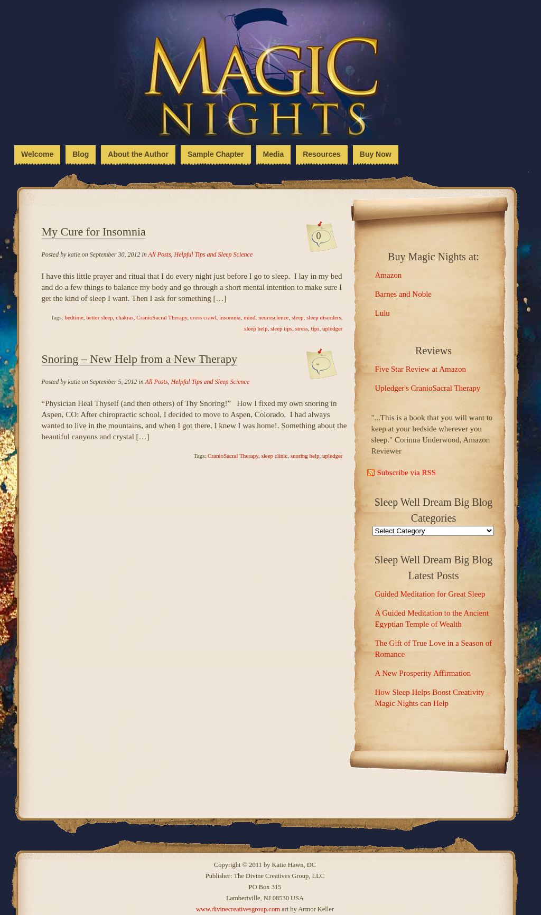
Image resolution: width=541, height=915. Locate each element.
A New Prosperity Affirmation (423, 673)
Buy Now (375, 154)
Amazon (388, 275)
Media (273, 154)
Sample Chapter (216, 154)
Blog (80, 154)
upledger (332, 328)
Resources (322, 154)
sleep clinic (275, 455)
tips (315, 328)
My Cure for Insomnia (94, 231)
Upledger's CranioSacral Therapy (428, 388)
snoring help (305, 455)
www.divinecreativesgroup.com (238, 909)
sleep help (255, 328)
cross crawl (203, 317)
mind (250, 317)
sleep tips (281, 328)
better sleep (99, 317)
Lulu (382, 313)
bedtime (73, 317)
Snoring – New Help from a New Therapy (139, 358)
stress (301, 328)
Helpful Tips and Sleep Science (213, 254)
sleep (298, 317)
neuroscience (273, 317)
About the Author (138, 154)
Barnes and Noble (403, 294)
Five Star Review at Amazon (420, 369)
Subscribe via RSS (406, 472)
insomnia (229, 317)
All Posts (159, 254)
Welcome (37, 154)
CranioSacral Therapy (161, 317)
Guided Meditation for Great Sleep (430, 594)
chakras (125, 317)
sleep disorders (323, 317)
